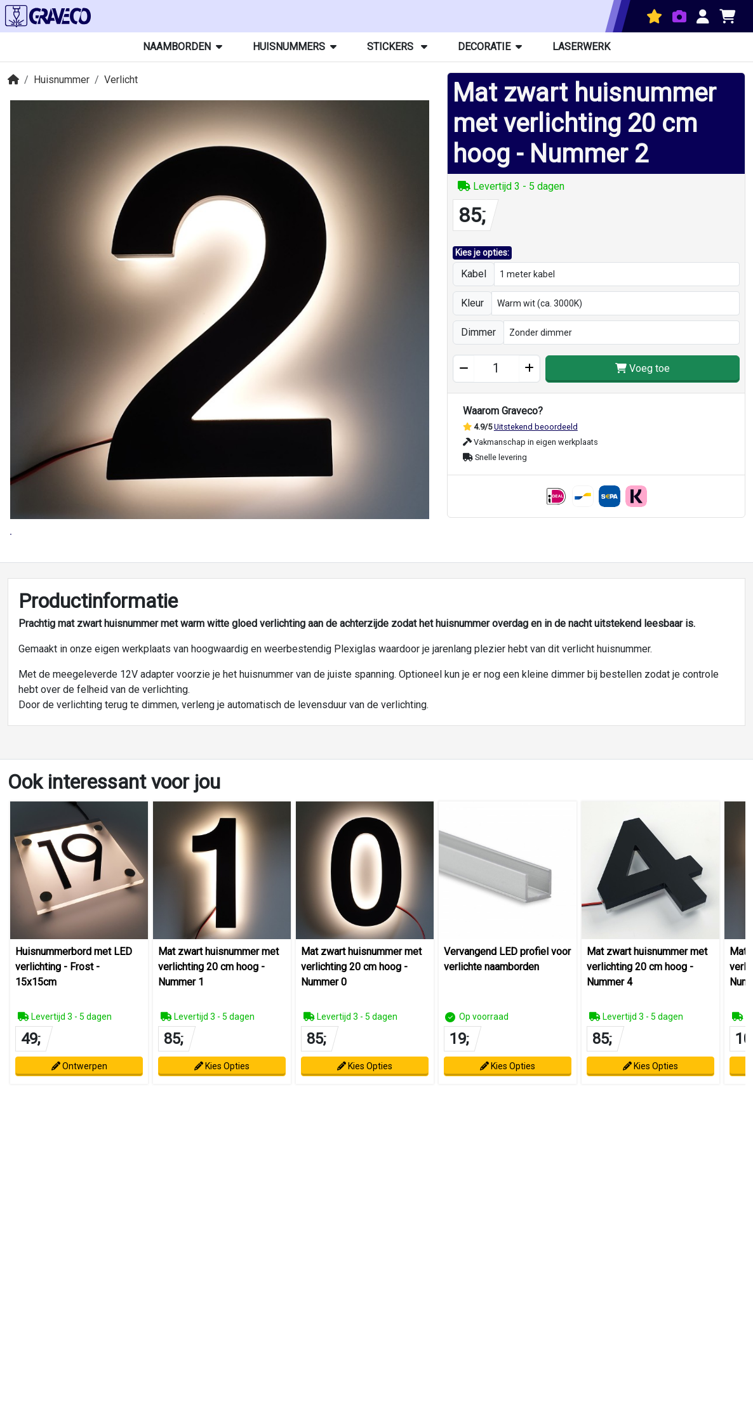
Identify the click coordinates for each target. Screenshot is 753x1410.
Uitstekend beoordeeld (536, 427)
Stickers (397, 47)
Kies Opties (222, 1122)
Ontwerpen (79, 1122)
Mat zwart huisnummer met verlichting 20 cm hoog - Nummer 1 (218, 1022)
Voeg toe (642, 368)
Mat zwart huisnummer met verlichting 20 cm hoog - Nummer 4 (647, 1022)
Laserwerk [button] (581, 47)
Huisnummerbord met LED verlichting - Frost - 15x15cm (73, 1022)
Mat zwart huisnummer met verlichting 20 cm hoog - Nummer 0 (361, 1022)
